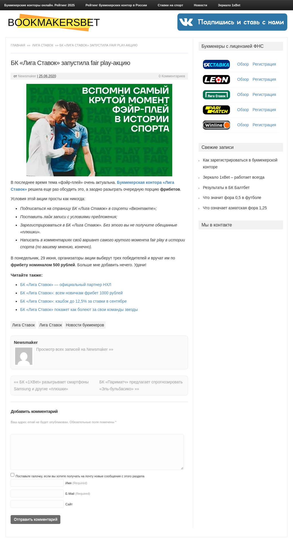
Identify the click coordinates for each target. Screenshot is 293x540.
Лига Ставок (42, 45)
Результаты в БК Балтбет (226, 187)
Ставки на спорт (170, 5)
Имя (68, 483)
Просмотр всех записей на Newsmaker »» (74, 349)
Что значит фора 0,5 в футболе (232, 197)
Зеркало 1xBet (229, 5)
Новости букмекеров (85, 325)
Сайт (68, 504)
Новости (200, 5)
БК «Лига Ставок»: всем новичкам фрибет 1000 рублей (71, 293)
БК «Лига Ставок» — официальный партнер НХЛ (65, 284)
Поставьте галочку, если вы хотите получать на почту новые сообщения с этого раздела (79, 476)
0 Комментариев (172, 76)
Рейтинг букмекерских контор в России (116, 5)
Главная (18, 45)
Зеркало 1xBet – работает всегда (233, 177)
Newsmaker (27, 76)
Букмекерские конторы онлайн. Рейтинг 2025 (39, 5)
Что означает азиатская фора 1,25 (235, 208)
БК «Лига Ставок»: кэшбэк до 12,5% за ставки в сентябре (73, 301)
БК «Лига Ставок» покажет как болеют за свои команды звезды (79, 309)
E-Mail (69, 493)
